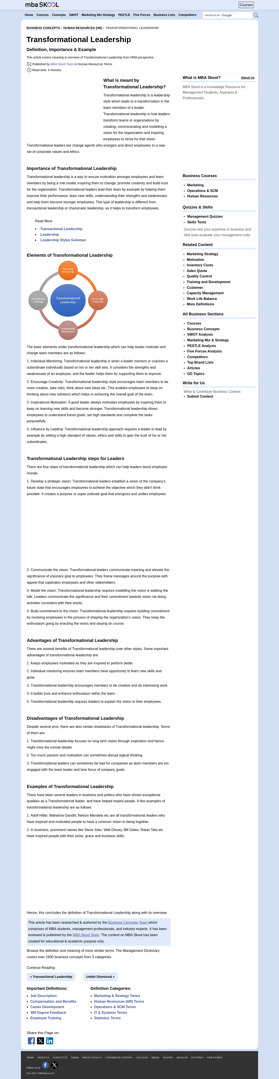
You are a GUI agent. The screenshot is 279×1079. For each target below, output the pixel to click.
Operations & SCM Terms (115, 1007)
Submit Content (200, 396)
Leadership (49, 234)
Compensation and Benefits (53, 1001)
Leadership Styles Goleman (63, 240)
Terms (75, 1057)
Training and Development (208, 282)
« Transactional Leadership (51, 976)
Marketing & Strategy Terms (117, 996)
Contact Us (60, 1057)
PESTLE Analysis (201, 346)
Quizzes (168, 1057)
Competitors (197, 357)
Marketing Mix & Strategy (208, 340)
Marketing (195, 185)
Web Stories (215, 1057)
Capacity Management (205, 293)
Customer (195, 287)
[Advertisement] (63, 107)
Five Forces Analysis (204, 351)
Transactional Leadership (61, 229)
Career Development (47, 1007)
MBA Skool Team (62, 64)
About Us (248, 77)
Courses (246, 5)
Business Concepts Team (127, 922)
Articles (193, 368)
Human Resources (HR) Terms (119, 1001)
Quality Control (199, 276)
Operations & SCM (202, 191)
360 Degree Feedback (48, 1012)
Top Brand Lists (200, 362)
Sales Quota (197, 271)
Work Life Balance (202, 299)
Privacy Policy (92, 1057)
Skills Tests (196, 222)
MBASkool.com (46, 1073)
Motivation (195, 260)
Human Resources (202, 196)
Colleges (142, 1057)
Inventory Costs (200, 265)
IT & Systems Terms (110, 1012)
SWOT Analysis (200, 334)
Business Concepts (203, 329)
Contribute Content (118, 1057)
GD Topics (195, 374)
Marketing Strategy (202, 254)
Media (155, 1057)
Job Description (43, 996)
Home (30, 1057)
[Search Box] (228, 15)
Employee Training (45, 1018)
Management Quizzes (205, 216)
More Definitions (200, 304)
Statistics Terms (107, 1018)
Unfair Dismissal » (100, 976)
